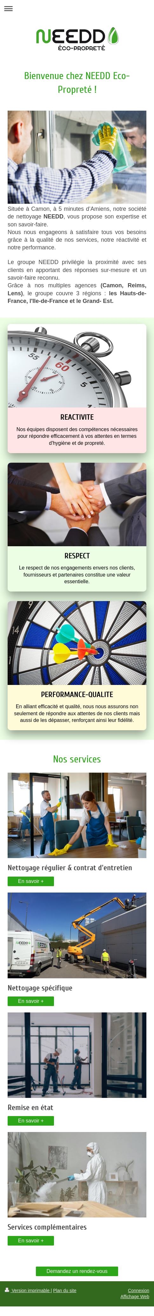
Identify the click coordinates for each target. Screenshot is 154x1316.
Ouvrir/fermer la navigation (77, 8)
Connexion (138, 1290)
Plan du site (64, 1290)
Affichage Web (134, 1296)
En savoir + (31, 881)
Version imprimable (28, 1290)
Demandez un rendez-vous (76, 1271)
